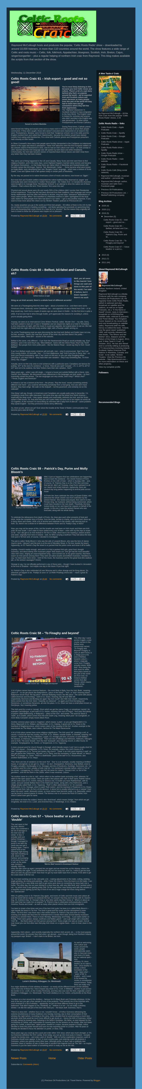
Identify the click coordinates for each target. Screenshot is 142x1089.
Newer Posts (19, 1058)
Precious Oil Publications (112, 189)
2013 (104, 255)
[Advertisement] (51, 243)
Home (52, 1058)
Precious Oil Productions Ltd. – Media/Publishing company (114, 194)
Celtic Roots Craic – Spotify (113, 133)
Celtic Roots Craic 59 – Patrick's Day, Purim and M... (115, 234)
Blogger (96, 1080)
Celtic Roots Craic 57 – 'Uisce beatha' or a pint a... (116, 248)
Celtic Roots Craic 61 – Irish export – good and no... (116, 221)
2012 (104, 259)
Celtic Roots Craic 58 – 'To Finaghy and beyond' (45, 633)
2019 (104, 213)
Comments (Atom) (31, 1064)
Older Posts (85, 1058)
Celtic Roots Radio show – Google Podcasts (112, 154)
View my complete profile (109, 367)
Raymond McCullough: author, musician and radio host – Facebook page (114, 183)
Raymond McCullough (112, 285)
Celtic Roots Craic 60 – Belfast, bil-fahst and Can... (116, 227)
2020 (104, 209)
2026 (104, 206)
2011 (104, 262)
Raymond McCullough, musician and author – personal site (115, 177)
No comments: (56, 216)
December (109, 216)
